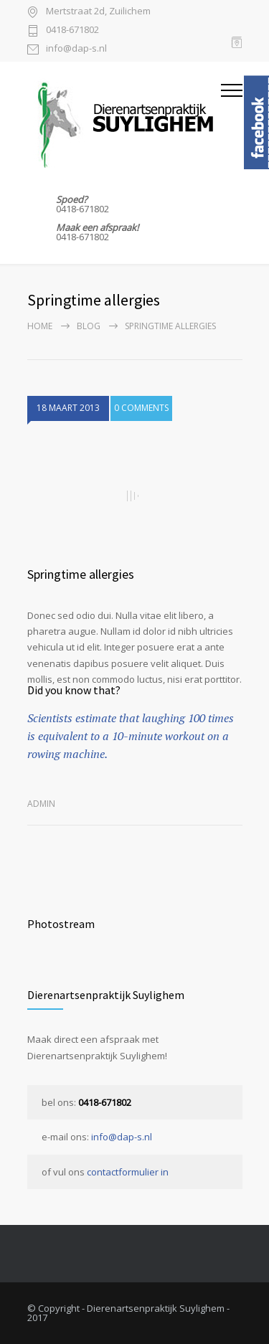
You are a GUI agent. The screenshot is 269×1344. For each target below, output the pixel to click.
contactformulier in (128, 1171)
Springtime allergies (80, 574)
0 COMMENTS (141, 408)
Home (39, 326)
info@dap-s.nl (76, 49)
